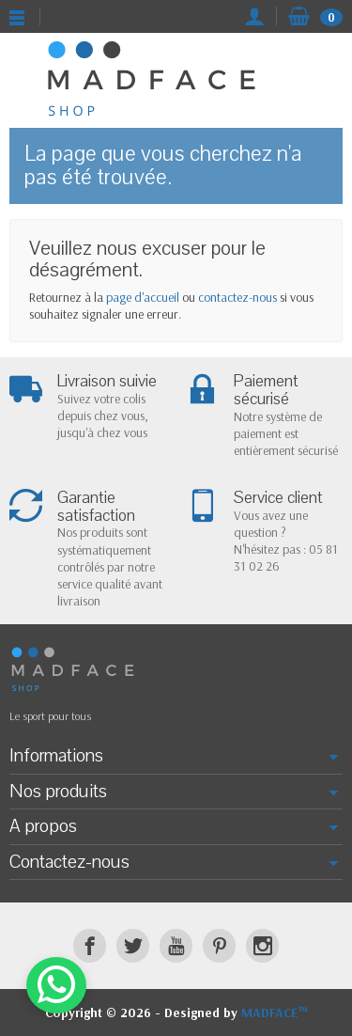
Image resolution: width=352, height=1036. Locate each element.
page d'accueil (142, 297)
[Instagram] (262, 945)
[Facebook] (89, 945)
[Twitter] (132, 945)
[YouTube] (176, 945)
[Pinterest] (219, 945)
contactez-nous (237, 297)
